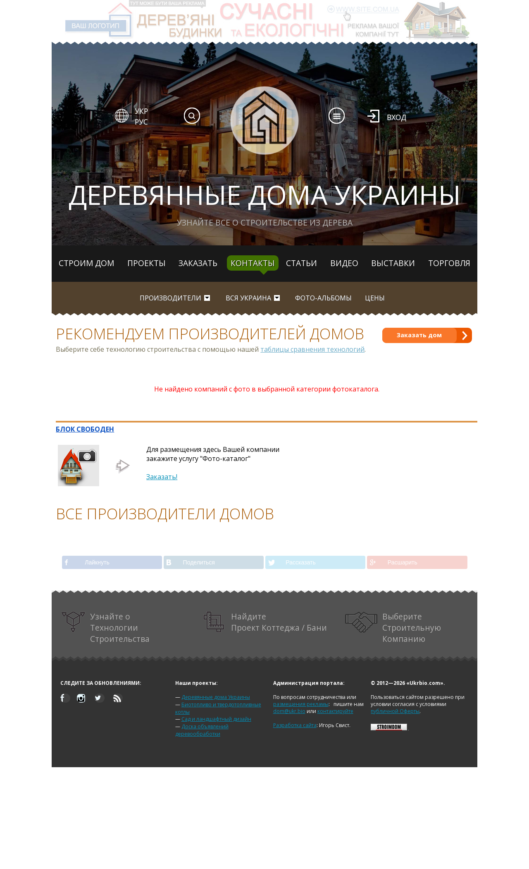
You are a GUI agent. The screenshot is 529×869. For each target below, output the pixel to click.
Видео (344, 263)
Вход (396, 117)
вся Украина (248, 297)
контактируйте (335, 711)
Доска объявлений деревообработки (202, 730)
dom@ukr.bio (289, 711)
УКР (141, 111)
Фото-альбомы (323, 297)
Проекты (146, 263)
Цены (375, 297)
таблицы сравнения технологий (312, 349)
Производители (170, 297)
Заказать (198, 263)
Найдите (265, 622)
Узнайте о (105, 627)
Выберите (393, 627)
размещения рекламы (301, 704)
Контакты (253, 263)
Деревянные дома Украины (215, 697)
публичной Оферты (395, 711)
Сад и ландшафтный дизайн (216, 719)
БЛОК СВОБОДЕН (85, 429)
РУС (141, 122)
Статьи (301, 263)
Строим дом (86, 263)
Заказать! (161, 476)
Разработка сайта (295, 725)
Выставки (393, 263)
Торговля (449, 263)
